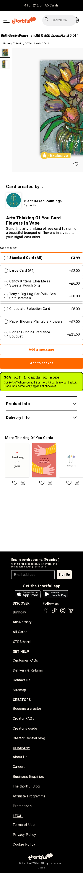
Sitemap (19, 690)
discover (21, 603)
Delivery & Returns (28, 670)
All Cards (20, 632)
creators (22, 700)
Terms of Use (24, 825)
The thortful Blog (26, 786)
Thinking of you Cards (27, 43)
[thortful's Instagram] (63, 612)
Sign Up (64, 574)
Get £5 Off (69, 35)
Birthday (7, 35)
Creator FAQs (23, 718)
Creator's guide (25, 728)
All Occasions (57, 35)
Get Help (21, 652)
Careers (19, 767)
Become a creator (27, 709)
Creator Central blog (29, 738)
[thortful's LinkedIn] (71, 612)
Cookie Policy (24, 844)
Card (46, 43)
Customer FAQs (25, 660)
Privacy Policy (24, 835)
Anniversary (22, 622)
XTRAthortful (23, 642)
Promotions (22, 806)
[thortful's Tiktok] (54, 612)
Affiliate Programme (29, 796)
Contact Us (21, 680)
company (21, 748)
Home (7, 43)
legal (18, 816)
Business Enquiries (28, 777)
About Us (20, 757)
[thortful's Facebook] (46, 612)
